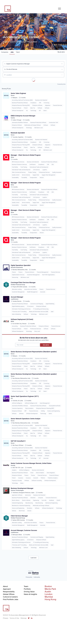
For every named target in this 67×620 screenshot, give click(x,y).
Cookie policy (37, 588)
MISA (12, 326)
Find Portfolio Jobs (10, 610)
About (5, 598)
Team (26, 598)
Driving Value (29, 603)
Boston (48, 597)
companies (4, 52)
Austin (48, 603)
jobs (12, 52)
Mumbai (49, 608)
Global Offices (8, 605)
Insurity (13, 475)
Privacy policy (29, 588)
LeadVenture (15, 304)
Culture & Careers (10, 608)
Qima (12, 159)
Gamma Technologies (18, 500)
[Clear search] (62, 64)
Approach (7, 600)
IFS (12, 406)
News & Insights (30, 605)
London (48, 605)
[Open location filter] (62, 75)
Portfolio (27, 600)
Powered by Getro (61, 84)
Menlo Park (50, 600)
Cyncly (13, 118)
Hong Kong (50, 610)
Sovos (13, 96)
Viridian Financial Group (18, 289)
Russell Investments (17, 271)
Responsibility (9, 603)
